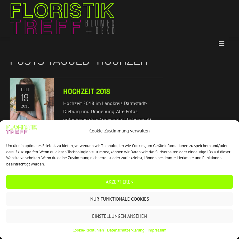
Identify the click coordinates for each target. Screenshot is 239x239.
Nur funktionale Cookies (119, 199)
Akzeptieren (120, 182)
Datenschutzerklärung (125, 230)
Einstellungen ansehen (119, 216)
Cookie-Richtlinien (88, 230)
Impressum (157, 230)
